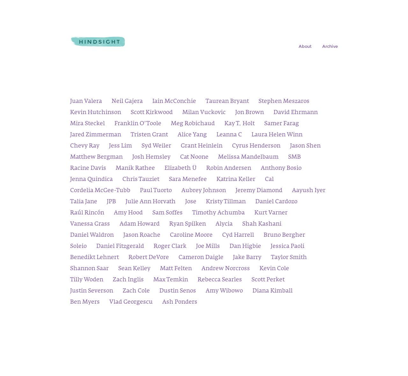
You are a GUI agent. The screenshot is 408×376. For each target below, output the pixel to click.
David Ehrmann (295, 113)
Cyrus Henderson (256, 146)
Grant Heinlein (201, 146)
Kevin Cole (274, 269)
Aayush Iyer (308, 191)
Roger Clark (170, 246)
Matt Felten (176, 269)
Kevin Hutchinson (95, 113)
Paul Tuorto (156, 191)
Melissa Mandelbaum (248, 157)
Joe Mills (208, 246)
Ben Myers (85, 302)
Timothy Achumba (218, 213)
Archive (330, 46)
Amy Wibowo (224, 291)
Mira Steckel (87, 124)
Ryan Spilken (187, 224)
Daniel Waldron (92, 235)
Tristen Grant (149, 135)
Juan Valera (86, 101)
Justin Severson (91, 291)
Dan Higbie (245, 246)
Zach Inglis (128, 280)
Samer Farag (281, 124)
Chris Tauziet (140, 179)
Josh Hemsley (151, 157)
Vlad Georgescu (131, 302)
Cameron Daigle (200, 258)
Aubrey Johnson (203, 191)
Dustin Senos (177, 291)
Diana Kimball (272, 291)
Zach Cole (136, 291)
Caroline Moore (191, 235)
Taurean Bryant (227, 101)
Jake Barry (247, 258)
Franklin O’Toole (137, 124)
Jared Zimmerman (95, 135)
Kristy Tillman (226, 202)
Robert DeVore (148, 258)
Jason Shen (305, 146)
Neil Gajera (127, 101)
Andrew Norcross (225, 269)
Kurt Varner (271, 213)
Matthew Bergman (96, 157)
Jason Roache (141, 235)
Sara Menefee (188, 179)
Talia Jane (83, 202)
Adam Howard (140, 224)
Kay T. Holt (239, 124)
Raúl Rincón (87, 213)
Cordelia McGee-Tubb (100, 191)
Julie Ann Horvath (151, 202)
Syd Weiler (156, 146)
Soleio (78, 246)
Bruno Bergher (284, 235)
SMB (294, 157)
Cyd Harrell (238, 235)
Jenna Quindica (91, 179)
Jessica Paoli (287, 246)
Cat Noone (194, 157)
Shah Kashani (261, 224)
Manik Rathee (135, 168)
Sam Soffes (167, 213)
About (305, 46)
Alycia (224, 224)
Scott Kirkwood (152, 113)
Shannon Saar (89, 269)
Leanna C (229, 135)
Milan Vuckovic (204, 113)
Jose (190, 202)
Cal (269, 179)
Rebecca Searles (220, 280)
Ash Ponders (179, 302)
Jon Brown (249, 113)
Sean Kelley (134, 269)
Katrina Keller (235, 179)
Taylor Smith (289, 258)
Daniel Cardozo (276, 202)
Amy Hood (128, 213)
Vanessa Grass (90, 224)
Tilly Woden (86, 280)
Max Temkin (170, 280)
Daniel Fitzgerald (120, 246)
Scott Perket (268, 280)
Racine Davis (88, 168)
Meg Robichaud (193, 124)
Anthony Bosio (281, 168)
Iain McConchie (174, 101)
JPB (111, 202)
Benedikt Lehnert (94, 258)
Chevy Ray (84, 146)
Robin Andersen (228, 168)
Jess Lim (120, 146)
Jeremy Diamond (259, 191)
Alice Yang (192, 135)
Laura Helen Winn (276, 135)
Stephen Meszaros (284, 101)
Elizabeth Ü (180, 168)
